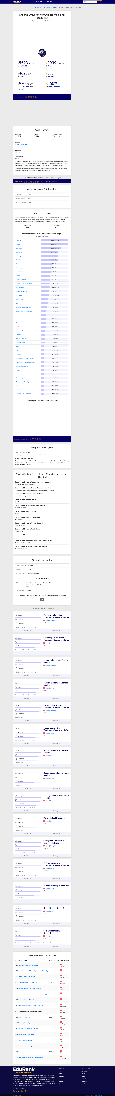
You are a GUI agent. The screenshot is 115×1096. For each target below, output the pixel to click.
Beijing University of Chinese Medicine (56, 774)
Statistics (18, 334)
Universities (37, 7)
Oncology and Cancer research (24, 307)
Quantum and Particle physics (24, 311)
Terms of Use (88, 1095)
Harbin (61, 1081)
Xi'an (60, 1078)
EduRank (49, 21)
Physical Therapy (20, 374)
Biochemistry (19, 252)
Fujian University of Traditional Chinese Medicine (56, 864)
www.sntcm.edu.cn (23, 144)
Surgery (18, 303)
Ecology (18, 346)
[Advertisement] (27, 35)
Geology (18, 354)
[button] (31, 225)
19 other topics (54, 87)
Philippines (84, 1078)
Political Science (20, 342)
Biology (18, 244)
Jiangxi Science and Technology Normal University (33, 971)
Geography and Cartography (24, 393)
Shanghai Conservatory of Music (28, 1028)
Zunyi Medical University (54, 818)
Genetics (18, 260)
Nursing (18, 370)
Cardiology (19, 386)
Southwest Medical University (51, 932)
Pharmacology (20, 287)
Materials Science (21, 338)
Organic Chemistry (21, 279)
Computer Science (21, 264)
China (48, 7)
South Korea (84, 1071)
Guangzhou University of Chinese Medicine (54, 841)
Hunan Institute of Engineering (27, 1046)
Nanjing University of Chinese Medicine (56, 796)
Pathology (19, 256)
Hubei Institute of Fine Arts (26, 1034)
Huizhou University (24, 1017)
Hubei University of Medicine (56, 885)
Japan (83, 1076)
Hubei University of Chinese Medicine (55, 684)
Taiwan (83, 1073)
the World (23, 66)
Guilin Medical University (25, 1040)
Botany (18, 315)
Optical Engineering (21, 389)
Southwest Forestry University (27, 982)
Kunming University (24, 1051)
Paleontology (19, 378)
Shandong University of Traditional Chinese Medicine (56, 638)
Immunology (19, 299)
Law (17, 350)
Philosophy (19, 323)
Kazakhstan (84, 1084)
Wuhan (61, 1073)
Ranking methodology (20, 1091)
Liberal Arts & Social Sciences (24, 283)
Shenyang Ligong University (26, 999)
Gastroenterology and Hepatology (25, 362)
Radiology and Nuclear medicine (25, 358)
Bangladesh (84, 1081)
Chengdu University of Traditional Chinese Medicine (56, 616)
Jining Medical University (54, 908)
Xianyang (54, 7)
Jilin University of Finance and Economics (30, 1057)
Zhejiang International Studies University (30, 1005)
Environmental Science (22, 291)
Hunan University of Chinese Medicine (55, 661)
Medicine (18, 240)
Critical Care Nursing (22, 366)
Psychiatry (19, 295)
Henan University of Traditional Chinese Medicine (56, 706)
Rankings (56, 630)
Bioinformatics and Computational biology (27, 330)
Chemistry (19, 248)
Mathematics (19, 326)
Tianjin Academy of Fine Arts (26, 976)
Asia (44, 7)
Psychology (19, 267)
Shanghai (61, 1076)
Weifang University (24, 1023)
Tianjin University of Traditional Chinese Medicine (56, 729)
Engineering (19, 271)
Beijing (61, 1071)
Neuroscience (20, 319)
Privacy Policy (98, 1095)
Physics (18, 275)
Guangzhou (62, 1084)
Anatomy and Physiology (23, 382)
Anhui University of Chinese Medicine (55, 751)
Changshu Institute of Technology (28, 965)
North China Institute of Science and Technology (32, 994)
